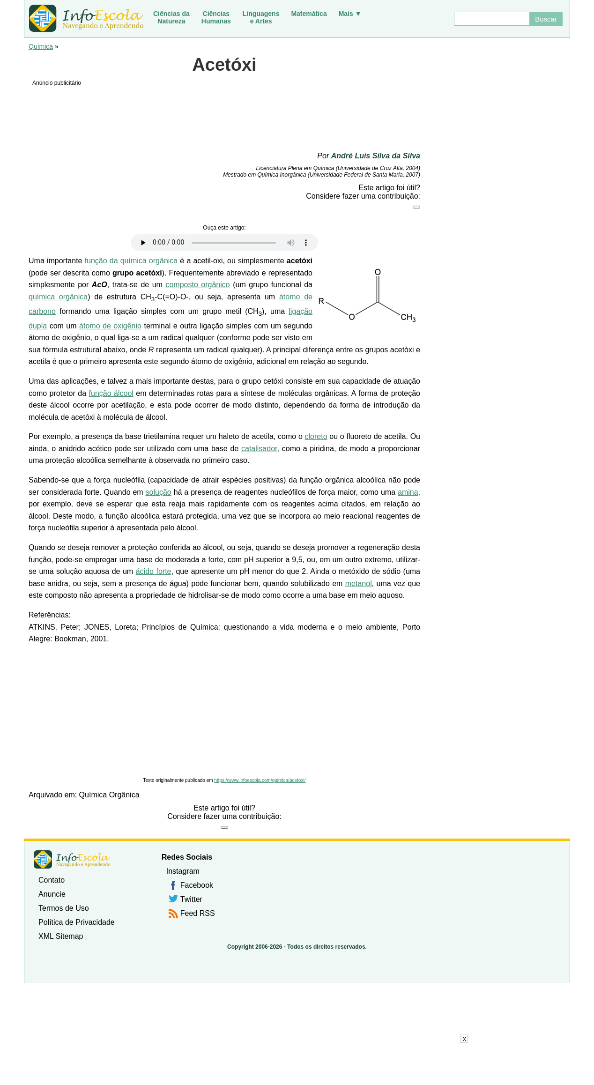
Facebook (196, 885)
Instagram (183, 871)
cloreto (316, 436)
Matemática (309, 13)
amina (408, 492)
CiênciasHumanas (216, 17)
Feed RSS (197, 913)
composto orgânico (197, 285)
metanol (358, 583)
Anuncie (52, 894)
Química (41, 46)
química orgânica (58, 297)
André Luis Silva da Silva (375, 156)
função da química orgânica (131, 261)
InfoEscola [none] (72, 859)
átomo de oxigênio (110, 326)
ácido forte (153, 571)
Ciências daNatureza (171, 17)
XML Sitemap (60, 936)
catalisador (259, 449)
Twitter (191, 899)
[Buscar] (491, 18)
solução (158, 492)
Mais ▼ (350, 13)
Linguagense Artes (261, 17)
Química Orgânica (109, 795)
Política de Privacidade (76, 922)
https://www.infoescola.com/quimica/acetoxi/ (259, 780)
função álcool (111, 393)
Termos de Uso (63, 908)
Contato (51, 880)
